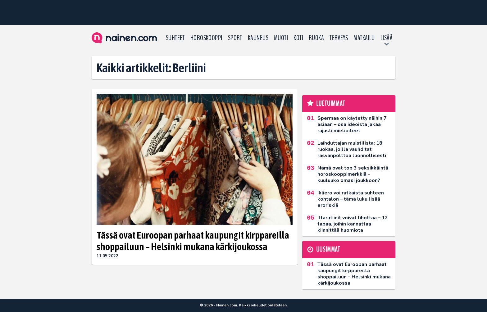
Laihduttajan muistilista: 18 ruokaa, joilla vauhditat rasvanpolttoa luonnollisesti (351, 149)
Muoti (281, 38)
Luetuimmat (330, 103)
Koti (298, 38)
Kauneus (258, 38)
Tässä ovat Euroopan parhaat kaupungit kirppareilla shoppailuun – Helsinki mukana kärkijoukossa (193, 240)
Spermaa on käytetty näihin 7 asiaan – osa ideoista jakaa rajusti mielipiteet (352, 124)
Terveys (339, 38)
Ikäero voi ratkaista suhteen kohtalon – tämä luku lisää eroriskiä (350, 199)
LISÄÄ (386, 38)
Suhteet (175, 38)
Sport (235, 38)
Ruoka (316, 38)
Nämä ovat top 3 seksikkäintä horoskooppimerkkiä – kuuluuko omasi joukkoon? (352, 174)
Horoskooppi (206, 38)
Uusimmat (328, 249)
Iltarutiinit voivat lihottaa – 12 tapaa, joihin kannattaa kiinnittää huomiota (352, 224)
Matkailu (364, 38)
